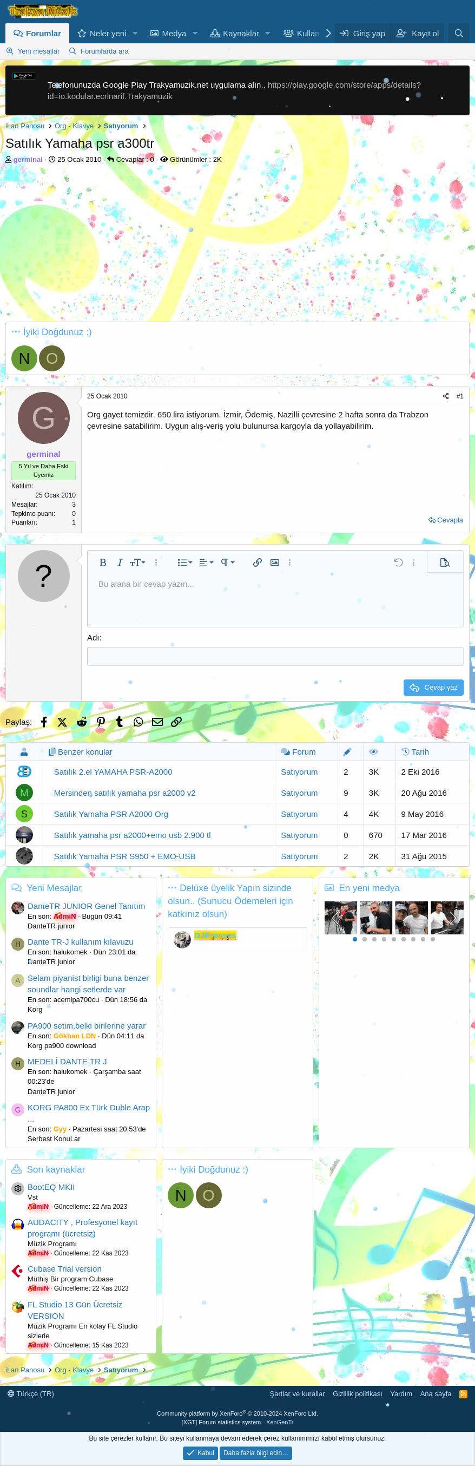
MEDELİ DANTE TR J (67, 1061)
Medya (174, 33)
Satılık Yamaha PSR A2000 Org (111, 814)
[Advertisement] (237, 246)
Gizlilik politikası (357, 1394)
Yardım (401, 1394)
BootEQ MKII (51, 1187)
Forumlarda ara (105, 51)
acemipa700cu (77, 1000)
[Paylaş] (446, 396)
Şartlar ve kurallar (297, 1394)
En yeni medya (369, 888)
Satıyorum (299, 771)
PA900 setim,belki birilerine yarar (87, 1025)
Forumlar (43, 33)
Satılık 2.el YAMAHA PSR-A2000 (113, 771)
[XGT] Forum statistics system (238, 1422)
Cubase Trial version (65, 1268)
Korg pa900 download (62, 1046)
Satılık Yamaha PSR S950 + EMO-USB (125, 856)
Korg (35, 1009)
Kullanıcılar (317, 33)
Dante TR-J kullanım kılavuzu (81, 941)
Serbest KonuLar (54, 1139)
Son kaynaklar (56, 1169)
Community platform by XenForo (237, 1413)
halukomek (71, 952)
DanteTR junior (51, 926)
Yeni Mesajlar (54, 888)
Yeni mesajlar (39, 51)
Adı (93, 637)
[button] (134, 33)
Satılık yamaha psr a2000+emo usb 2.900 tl (132, 835)
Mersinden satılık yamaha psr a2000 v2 (125, 792)
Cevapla (450, 520)
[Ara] (459, 33)
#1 (460, 396)
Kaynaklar (241, 33)
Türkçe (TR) (31, 1394)
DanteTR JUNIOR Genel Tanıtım (86, 906)
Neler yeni (108, 33)
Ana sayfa (436, 1394)
